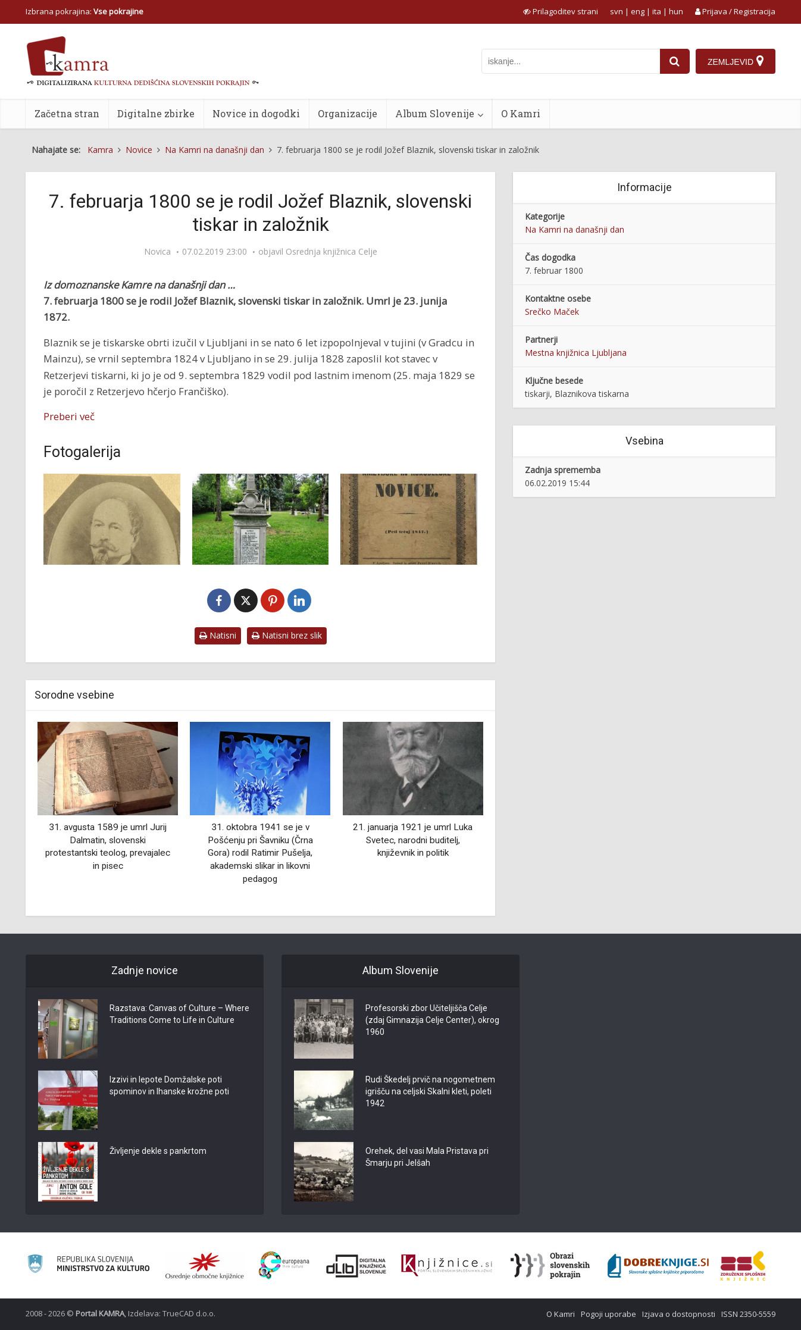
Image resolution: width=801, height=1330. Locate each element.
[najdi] (675, 61)
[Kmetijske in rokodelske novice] (408, 519)
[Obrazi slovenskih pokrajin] (550, 1266)
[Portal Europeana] (284, 1265)
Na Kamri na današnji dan (574, 229)
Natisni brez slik (287, 635)
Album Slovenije (434, 113)
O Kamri (520, 113)
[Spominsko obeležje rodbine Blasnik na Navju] (260, 519)
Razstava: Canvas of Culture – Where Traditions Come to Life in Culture (179, 1014)
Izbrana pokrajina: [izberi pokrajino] (84, 11)
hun (676, 11)
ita (656, 11)
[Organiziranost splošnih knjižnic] (205, 1266)
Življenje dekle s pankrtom (157, 1151)
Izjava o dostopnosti (678, 1314)
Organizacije (347, 113)
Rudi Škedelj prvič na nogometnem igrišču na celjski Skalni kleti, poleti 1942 (430, 1091)
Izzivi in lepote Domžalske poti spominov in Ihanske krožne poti (169, 1085)
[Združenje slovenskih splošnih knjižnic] (446, 1266)
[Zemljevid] (735, 61)
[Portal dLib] (356, 1266)
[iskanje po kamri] (570, 61)
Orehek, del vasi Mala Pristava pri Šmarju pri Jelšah (427, 1157)
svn (616, 11)
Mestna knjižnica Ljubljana (576, 352)
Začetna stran (67, 113)
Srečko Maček (552, 311)
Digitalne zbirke (156, 113)
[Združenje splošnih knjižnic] (743, 1266)
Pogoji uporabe (608, 1314)
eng (637, 11)
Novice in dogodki (256, 113)
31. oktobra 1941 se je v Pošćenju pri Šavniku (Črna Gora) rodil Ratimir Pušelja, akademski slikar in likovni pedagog (260, 853)
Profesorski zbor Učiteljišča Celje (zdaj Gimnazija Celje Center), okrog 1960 (432, 1020)
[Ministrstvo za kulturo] (88, 1265)
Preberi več (69, 416)
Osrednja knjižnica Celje (331, 251)
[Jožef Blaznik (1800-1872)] (111, 519)
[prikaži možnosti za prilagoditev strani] (560, 11)
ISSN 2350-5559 (748, 1314)
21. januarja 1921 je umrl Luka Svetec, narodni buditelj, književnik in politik (413, 840)
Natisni (217, 635)
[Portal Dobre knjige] (658, 1266)
